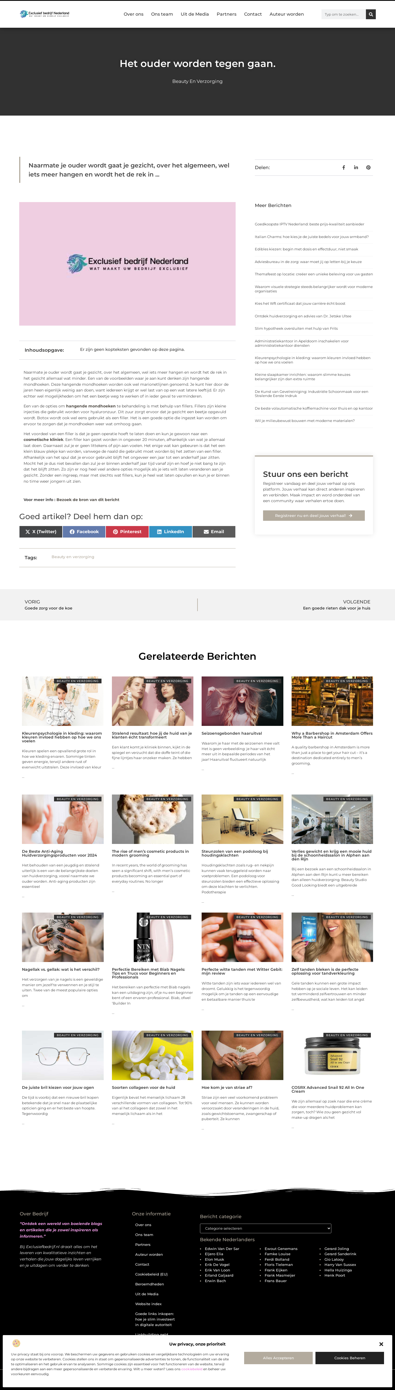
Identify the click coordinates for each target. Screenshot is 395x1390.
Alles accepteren (278, 1358)
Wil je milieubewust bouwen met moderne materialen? (305, 420)
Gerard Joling (337, 1249)
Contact (253, 14)
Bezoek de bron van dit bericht (88, 499)
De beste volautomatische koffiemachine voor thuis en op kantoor (314, 408)
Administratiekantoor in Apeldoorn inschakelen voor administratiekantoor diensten (302, 343)
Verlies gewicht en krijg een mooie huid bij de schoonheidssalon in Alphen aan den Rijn (332, 855)
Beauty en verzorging (197, 81)
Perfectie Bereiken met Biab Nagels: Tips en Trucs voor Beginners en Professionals (148, 973)
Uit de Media (195, 14)
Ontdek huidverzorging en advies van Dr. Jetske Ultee (303, 316)
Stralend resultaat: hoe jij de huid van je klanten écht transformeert (152, 735)
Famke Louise (277, 1254)
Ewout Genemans (281, 1249)
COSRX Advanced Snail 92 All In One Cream (328, 1089)
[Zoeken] (371, 14)
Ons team (162, 14)
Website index (148, 1304)
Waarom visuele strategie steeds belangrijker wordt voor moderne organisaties (314, 288)
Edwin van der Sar (222, 1249)
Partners (226, 14)
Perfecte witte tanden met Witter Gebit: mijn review (242, 971)
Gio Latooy (334, 1259)
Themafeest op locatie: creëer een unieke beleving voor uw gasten (314, 274)
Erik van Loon (217, 1270)
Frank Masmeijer (280, 1275)
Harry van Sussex (340, 1265)
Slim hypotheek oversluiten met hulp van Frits (296, 328)
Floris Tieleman (279, 1265)
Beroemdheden (149, 1284)
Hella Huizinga (338, 1270)
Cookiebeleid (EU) (151, 1274)
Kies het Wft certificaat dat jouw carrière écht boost (300, 303)
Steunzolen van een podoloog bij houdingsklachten (235, 853)
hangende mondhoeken (91, 406)
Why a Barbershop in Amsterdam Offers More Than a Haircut (332, 735)
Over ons (133, 14)
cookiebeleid (191, 1369)
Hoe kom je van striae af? (227, 1087)
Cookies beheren (349, 1358)
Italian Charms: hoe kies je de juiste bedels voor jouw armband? (312, 236)
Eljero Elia (214, 1254)
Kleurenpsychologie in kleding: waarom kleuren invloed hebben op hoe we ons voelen (313, 360)
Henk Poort (335, 1275)
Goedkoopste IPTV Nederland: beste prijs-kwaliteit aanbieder (309, 224)
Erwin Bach (215, 1281)
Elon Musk (214, 1259)
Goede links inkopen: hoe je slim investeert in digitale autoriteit (155, 1319)
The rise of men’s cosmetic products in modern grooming (150, 853)
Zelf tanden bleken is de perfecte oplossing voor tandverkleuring (325, 971)
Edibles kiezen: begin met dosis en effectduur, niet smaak (306, 249)
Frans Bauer (276, 1281)
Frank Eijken (276, 1270)
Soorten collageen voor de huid (143, 1087)
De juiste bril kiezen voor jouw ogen (58, 1087)
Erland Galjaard (219, 1275)
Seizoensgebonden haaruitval (232, 733)
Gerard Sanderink (340, 1254)
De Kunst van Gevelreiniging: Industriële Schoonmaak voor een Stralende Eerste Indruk (311, 393)
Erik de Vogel (217, 1265)
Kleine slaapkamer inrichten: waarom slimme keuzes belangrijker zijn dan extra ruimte (302, 376)
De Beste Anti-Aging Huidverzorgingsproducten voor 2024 (59, 853)
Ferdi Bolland (277, 1259)
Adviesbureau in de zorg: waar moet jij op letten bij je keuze (308, 261)
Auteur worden (287, 14)
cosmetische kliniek (43, 439)
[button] (381, 1344)
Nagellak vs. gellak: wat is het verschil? (61, 969)
